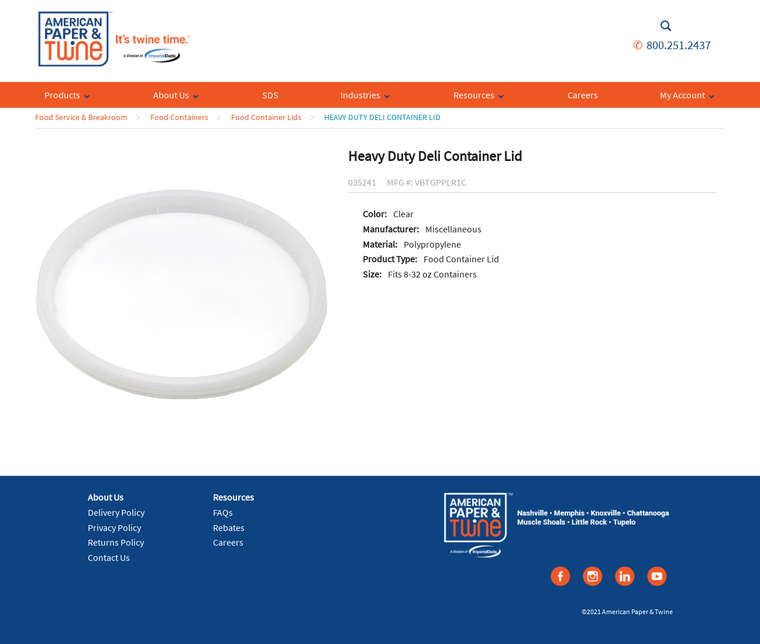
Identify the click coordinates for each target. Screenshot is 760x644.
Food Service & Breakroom (81, 117)
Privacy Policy (114, 527)
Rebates (229, 527)
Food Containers (179, 117)
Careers (228, 542)
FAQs (223, 512)
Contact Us (109, 557)
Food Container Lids (266, 117)
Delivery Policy (116, 512)
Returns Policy (116, 542)
